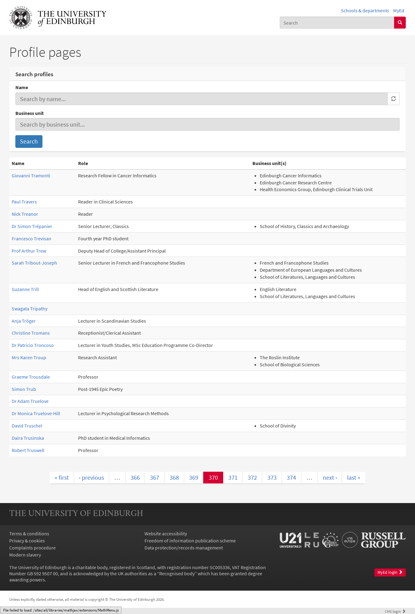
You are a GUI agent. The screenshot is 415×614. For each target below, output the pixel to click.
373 (272, 477)
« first (62, 477)
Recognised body (177, 573)
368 (174, 477)
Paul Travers (24, 202)
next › (330, 477)
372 (252, 477)
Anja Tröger (24, 321)
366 (135, 477)
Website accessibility (165, 533)
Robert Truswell (28, 450)
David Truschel (27, 426)
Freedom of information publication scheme (190, 540)
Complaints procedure (32, 548)
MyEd (398, 10)
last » (353, 477)
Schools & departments (365, 10)
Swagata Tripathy (29, 308)
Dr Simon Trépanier (32, 226)
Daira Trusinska (28, 438)
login (395, 611)
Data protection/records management (183, 548)
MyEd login (390, 572)
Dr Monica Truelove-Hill (36, 413)
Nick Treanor (25, 214)
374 (291, 477)
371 (233, 477)
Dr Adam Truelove (30, 401)
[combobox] (337, 23)
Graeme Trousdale (31, 377)
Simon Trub (24, 389)
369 (193, 477)
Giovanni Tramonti (31, 175)
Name (21, 87)
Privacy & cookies (27, 540)
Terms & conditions (29, 533)
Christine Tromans (31, 333)
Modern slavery (25, 555)
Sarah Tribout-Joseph (34, 263)
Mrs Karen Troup (29, 357)
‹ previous (91, 477)
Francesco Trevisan (31, 238)
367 (154, 477)
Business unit (29, 113)
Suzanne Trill (25, 289)
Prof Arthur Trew (29, 251)
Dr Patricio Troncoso (33, 345)
